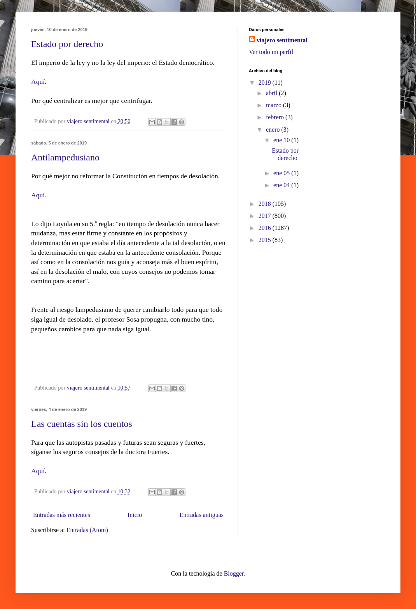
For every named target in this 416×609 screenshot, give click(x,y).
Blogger (234, 573)
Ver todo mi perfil (271, 52)
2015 (266, 240)
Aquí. (39, 471)
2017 (266, 215)
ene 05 (282, 173)
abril (272, 93)
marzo (274, 105)
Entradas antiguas (202, 515)
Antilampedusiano (65, 157)
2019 (266, 82)
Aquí (38, 81)
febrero (275, 117)
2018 (266, 203)
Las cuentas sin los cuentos (81, 424)
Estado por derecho (67, 44)
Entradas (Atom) (87, 530)
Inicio (135, 515)
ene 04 (282, 185)
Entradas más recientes (61, 515)
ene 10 (282, 140)
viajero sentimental (282, 40)
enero (273, 129)
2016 (266, 227)
